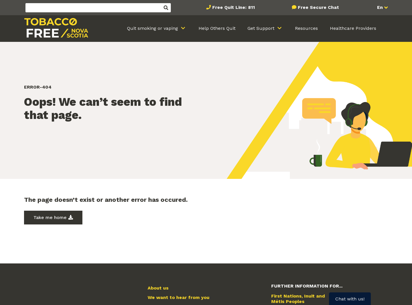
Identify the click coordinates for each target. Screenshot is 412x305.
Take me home (50, 217)
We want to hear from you (178, 297)
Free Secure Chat (318, 7)
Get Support (261, 28)
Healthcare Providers (353, 28)
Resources (306, 28)
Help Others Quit (217, 28)
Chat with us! (350, 299)
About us (158, 288)
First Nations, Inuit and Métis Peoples (298, 299)
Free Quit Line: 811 (233, 7)
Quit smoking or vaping (153, 28)
